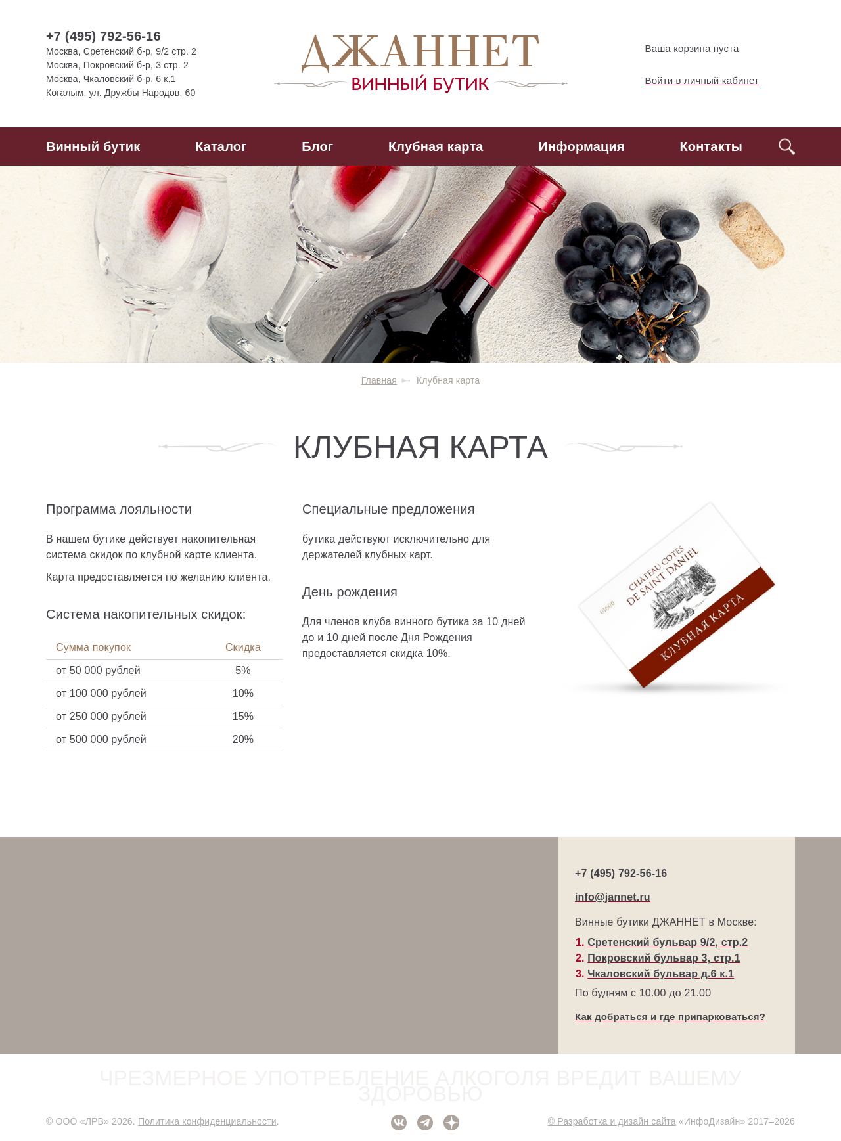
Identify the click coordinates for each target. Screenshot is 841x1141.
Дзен (451, 1122)
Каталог (221, 146)
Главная (379, 380)
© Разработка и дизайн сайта (612, 1121)
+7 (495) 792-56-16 (103, 36)
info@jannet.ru (612, 897)
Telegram (425, 1122)
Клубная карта (436, 146)
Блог (317, 146)
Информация (581, 146)
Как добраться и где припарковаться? (670, 1016)
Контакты (710, 146)
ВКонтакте (399, 1122)
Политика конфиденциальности (207, 1121)
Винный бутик (93, 146)
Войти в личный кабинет (691, 80)
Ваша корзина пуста (681, 48)
